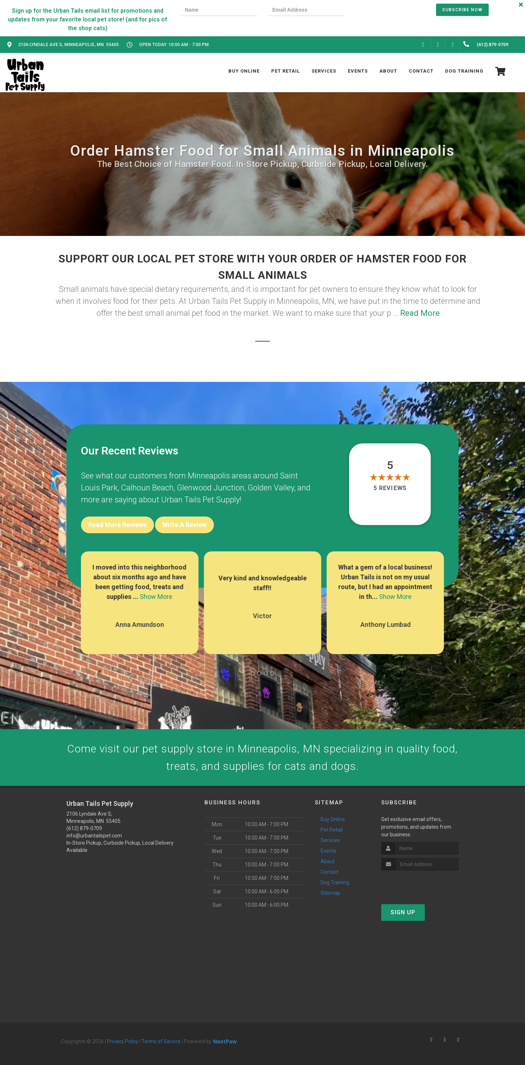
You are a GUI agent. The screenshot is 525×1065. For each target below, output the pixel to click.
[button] (253, 673)
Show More (156, 596)
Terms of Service (161, 1041)
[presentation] (380, 11)
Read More (420, 313)
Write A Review (184, 525)
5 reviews (390, 488)
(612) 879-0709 (84, 828)
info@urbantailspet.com (94, 835)
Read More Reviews (117, 525)
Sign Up (403, 912)
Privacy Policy (122, 1041)
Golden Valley (271, 487)
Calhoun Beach (147, 487)
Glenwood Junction (210, 487)
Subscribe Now (462, 9)
